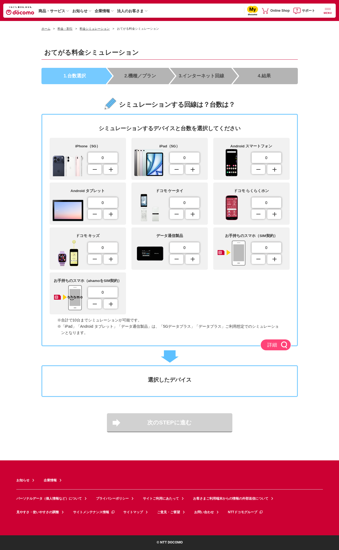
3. (201, 75)
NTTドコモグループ (245, 512)
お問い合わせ (204, 512)
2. (140, 75)
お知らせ (80, 11)
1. (75, 75)
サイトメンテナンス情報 (94, 512)
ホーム (45, 28)
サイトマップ (133, 512)
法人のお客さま (130, 11)
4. (264, 75)
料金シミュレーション (95, 28)
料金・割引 (65, 28)
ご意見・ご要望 (168, 512)
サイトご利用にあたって (161, 498)
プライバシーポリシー (112, 498)
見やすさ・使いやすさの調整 (37, 512)
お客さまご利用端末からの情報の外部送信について (230, 498)
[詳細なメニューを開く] (327, 10)
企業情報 (102, 11)
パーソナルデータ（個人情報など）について (49, 498)
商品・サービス (51, 11)
